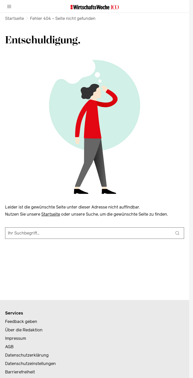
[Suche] (177, 233)
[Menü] (9, 6)
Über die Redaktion (24, 330)
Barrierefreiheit (20, 372)
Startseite (14, 18)
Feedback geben (21, 321)
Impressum (15, 338)
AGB (9, 347)
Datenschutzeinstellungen (30, 364)
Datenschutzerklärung (27, 355)
